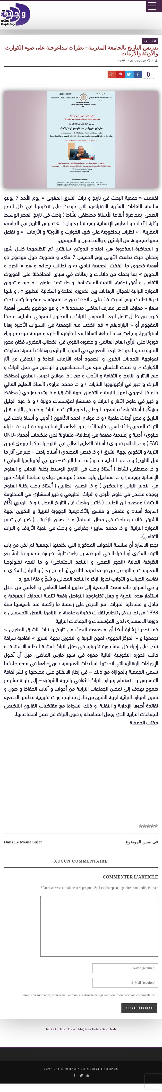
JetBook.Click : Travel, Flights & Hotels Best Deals (81, 1029)
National (150, 41)
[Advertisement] (83, 776)
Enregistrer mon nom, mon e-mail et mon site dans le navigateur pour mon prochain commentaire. (87, 995)
